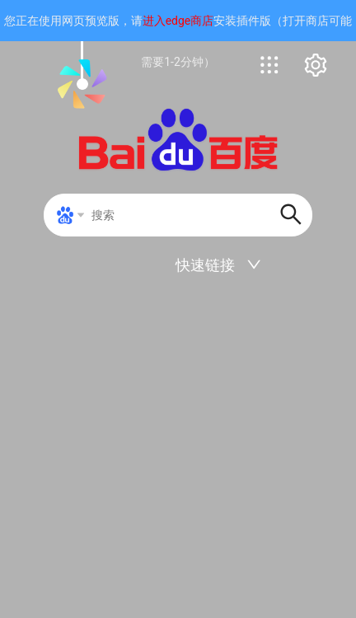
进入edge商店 (178, 20)
